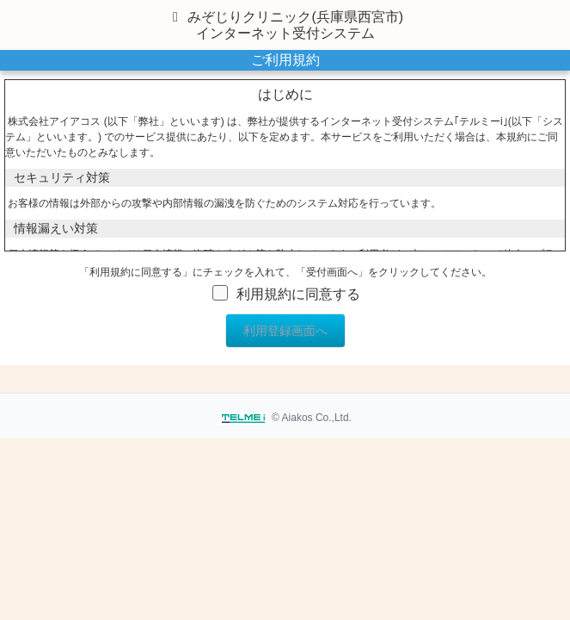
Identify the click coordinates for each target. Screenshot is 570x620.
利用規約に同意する (298, 294)
